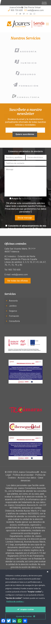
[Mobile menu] (47, 24)
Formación (14, 316)
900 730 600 (17, 10)
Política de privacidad (23, 475)
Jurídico (13, 306)
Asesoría (13, 300)
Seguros (13, 311)
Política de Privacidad (31, 198)
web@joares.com (35, 10)
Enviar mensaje (25, 217)
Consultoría (14, 321)
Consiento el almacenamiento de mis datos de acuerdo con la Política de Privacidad (26, 229)
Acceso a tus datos (27, 477)
